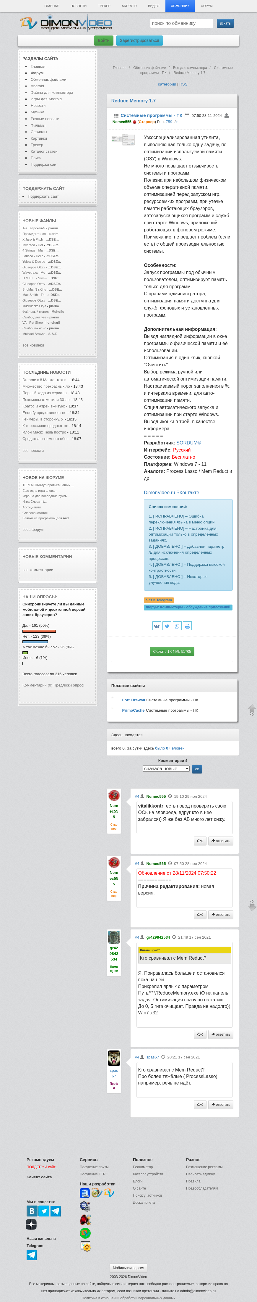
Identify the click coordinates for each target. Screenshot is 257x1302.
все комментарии (37, 570)
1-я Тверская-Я (33, 228)
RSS (183, 84)
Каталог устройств (148, 1174)
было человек (169, 748)
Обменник (180, 6)
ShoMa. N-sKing (34, 289)
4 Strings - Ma (32, 250)
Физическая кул (34, 306)
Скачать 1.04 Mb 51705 (172, 652)
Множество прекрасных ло (46, 386)
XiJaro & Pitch (32, 239)
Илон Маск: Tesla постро (44, 432)
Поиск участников (147, 1195)
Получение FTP (92, 1174)
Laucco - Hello (32, 256)
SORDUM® (188, 442)
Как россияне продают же (45, 425)
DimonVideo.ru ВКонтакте (171, 492)
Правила (193, 1181)
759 (169, 122)
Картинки (39, 138)
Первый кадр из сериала (45, 393)
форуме (55, 477)
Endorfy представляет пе (44, 412)
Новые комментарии (47, 556)
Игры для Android (46, 99)
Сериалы (39, 132)
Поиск (36, 158)
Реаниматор (143, 1167)
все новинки (33, 345)
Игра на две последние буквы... (46, 496)
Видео (154, 6)
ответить (221, 841)
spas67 (152, 1057)
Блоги (138, 1181)
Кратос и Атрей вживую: (44, 406)
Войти (103, 40)
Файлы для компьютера (52, 92)
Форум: (188, 607)
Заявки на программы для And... (46, 518)
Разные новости (45, 119)
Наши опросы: (39, 596)
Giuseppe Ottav (33, 267)
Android (129, 6)
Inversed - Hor (32, 245)
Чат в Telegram (159, 600)
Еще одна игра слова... (39, 490)
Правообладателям (202, 1188)
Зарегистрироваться (139, 40)
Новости (79, 6)
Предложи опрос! (68, 685)
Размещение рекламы (204, 1167)
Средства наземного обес (45, 438)
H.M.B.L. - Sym (33, 278)
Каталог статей (44, 151)
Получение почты (94, 1167)
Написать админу (200, 1174)
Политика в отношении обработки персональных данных (128, 1298)
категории (167, 84)
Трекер (104, 6)
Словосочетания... (36, 513)
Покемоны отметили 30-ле (46, 399)
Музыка (37, 112)
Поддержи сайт (44, 164)
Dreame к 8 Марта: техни (44, 380)
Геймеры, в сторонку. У (43, 419)
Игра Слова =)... (34, 501)
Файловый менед (35, 311)
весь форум (32, 529)
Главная (51, 6)
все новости (33, 450)
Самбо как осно (34, 328)
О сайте (139, 1188)
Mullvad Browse (33, 334)
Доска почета (144, 1203)
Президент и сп (34, 234)
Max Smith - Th (33, 295)
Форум (207, 6)
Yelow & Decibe (33, 261)
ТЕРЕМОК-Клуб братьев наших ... (48, 485)
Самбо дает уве (34, 317)
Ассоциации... (32, 507)
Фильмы (38, 125)
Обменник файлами (48, 79)
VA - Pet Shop (33, 322)
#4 (137, 796)
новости (60, 372)
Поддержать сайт (43, 188)
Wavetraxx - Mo (33, 272)
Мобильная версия (128, 1268)
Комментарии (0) (37, 685)
